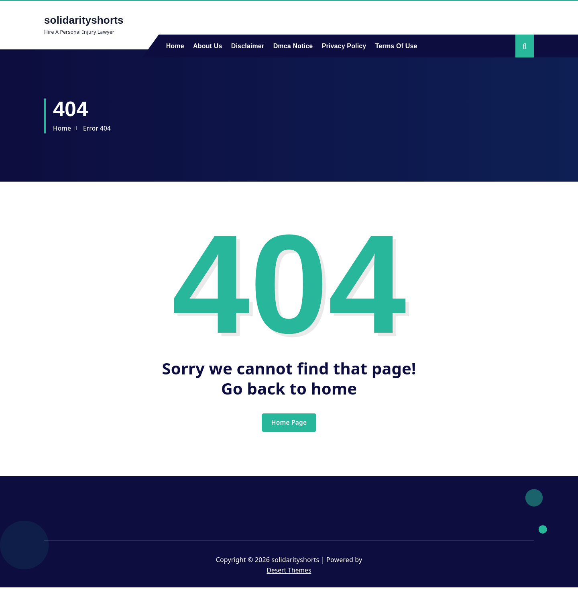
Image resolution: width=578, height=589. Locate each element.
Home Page (289, 423)
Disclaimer (248, 46)
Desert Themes (289, 571)
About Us (207, 46)
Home (175, 46)
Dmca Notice (293, 46)
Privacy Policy (344, 46)
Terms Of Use (396, 46)
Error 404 (98, 128)
